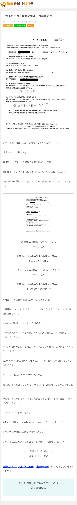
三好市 (30, 25)
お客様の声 (8, 25)
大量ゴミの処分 (26, 466)
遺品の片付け (9, 466)
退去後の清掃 (42, 466)
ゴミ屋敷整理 (20, 25)
